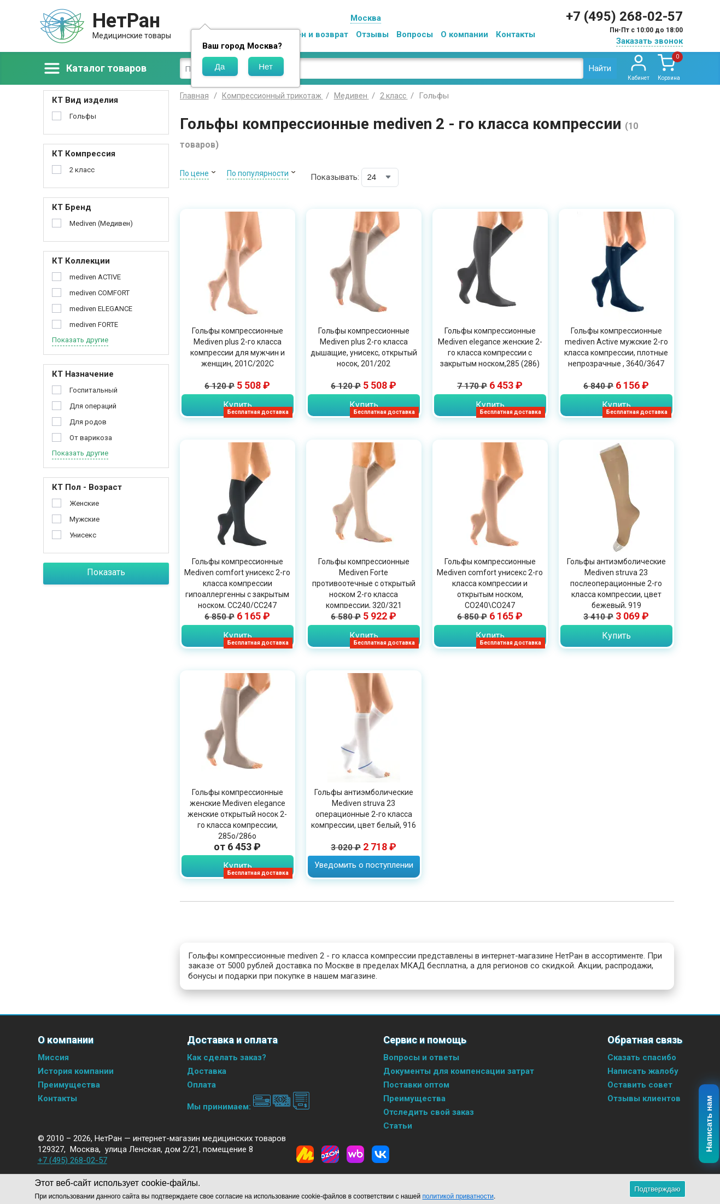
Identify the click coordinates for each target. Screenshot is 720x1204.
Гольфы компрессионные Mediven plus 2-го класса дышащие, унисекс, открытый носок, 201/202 (364, 347)
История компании (76, 1071)
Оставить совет (639, 1085)
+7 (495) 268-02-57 (624, 16)
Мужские (84, 519)
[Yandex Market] (305, 1154)
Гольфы (82, 116)
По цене (194, 173)
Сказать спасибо (641, 1057)
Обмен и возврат (313, 34)
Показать (106, 572)
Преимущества (69, 1085)
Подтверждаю (657, 1189)
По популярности (258, 173)
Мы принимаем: (248, 1107)
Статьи (397, 1126)
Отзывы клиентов (644, 1098)
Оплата (201, 1085)
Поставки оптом (416, 1085)
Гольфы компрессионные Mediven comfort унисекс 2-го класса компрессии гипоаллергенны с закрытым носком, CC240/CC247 (237, 583)
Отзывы (372, 34)
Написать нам (709, 1124)
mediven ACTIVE (95, 277)
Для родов (88, 422)
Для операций (92, 406)
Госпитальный (93, 390)
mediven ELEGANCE (100, 309)
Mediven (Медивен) (101, 223)
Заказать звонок (649, 41)
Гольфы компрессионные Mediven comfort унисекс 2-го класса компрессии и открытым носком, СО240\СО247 (490, 583)
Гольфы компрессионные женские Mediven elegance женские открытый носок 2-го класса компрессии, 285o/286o (237, 814)
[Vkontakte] (380, 1154)
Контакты (515, 34)
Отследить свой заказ (428, 1112)
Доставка (206, 1071)
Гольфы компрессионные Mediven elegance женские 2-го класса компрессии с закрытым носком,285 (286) (490, 347)
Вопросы (414, 34)
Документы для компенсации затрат (458, 1071)
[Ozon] (330, 1154)
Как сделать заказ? (226, 1057)
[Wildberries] (355, 1154)
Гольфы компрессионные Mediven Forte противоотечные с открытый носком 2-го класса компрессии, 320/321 (363, 583)
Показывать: (335, 177)
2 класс (82, 170)
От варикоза (90, 438)
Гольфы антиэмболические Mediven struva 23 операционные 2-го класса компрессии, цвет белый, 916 (363, 808)
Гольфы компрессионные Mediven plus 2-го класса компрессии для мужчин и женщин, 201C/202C (237, 347)
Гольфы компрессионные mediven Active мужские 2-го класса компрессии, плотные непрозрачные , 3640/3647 (616, 347)
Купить (237, 405)
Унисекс (82, 535)
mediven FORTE (93, 324)
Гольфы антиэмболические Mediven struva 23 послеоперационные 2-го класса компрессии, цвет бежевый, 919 (616, 583)
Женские (84, 503)
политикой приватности (458, 1196)
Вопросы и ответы (421, 1057)
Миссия (53, 1057)
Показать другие (80, 340)
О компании (464, 34)
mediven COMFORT (99, 293)
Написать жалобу (642, 1071)
